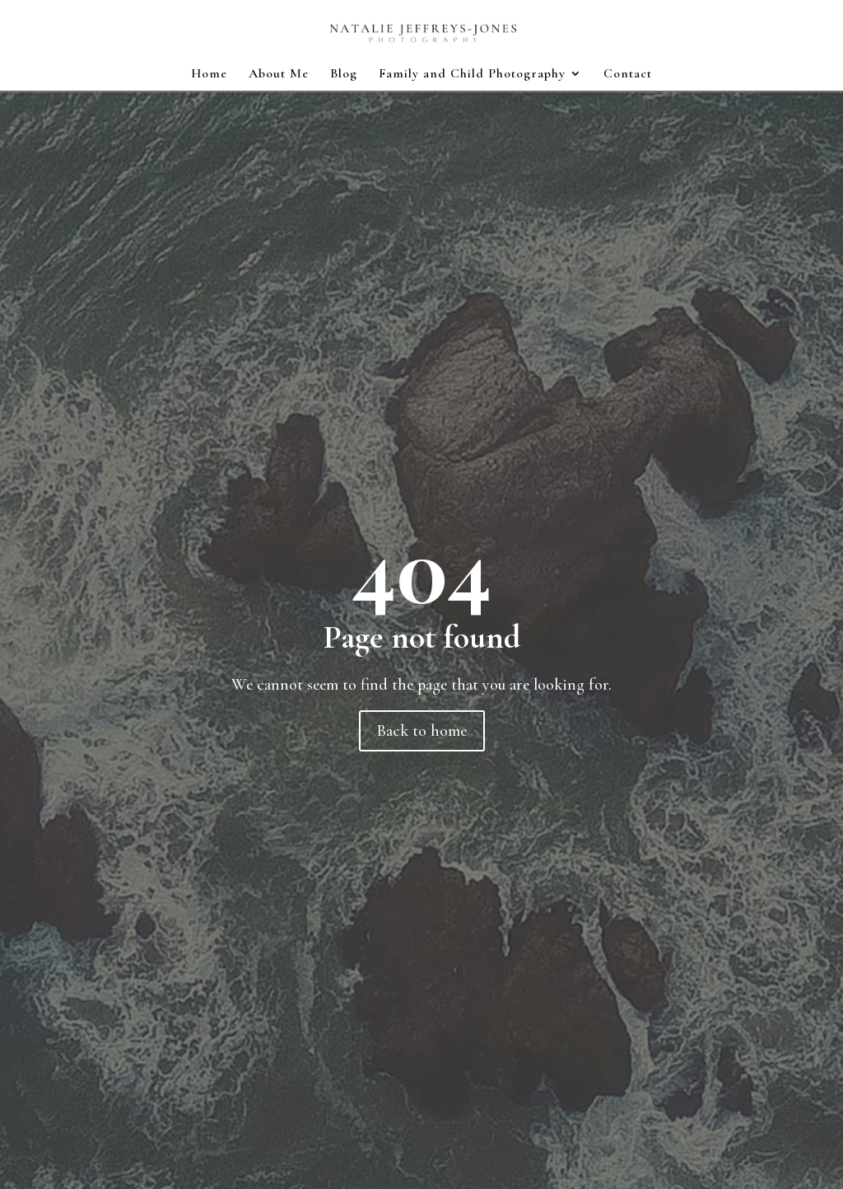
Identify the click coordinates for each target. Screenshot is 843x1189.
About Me (279, 75)
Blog (343, 75)
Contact (627, 75)
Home (209, 75)
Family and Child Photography (472, 75)
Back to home (422, 731)
